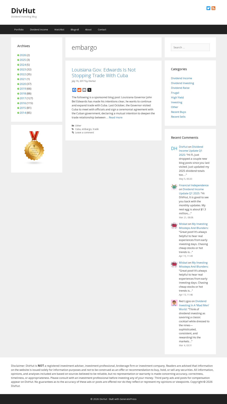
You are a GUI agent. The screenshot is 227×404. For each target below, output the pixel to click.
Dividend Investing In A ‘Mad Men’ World (194, 305)
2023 (23, 69)
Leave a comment (84, 132)
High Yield (177, 97)
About (88, 29)
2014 (23, 112)
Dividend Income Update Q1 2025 (191, 150)
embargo (87, 129)
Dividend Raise (180, 88)
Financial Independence (194, 185)
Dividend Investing (182, 83)
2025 (23, 60)
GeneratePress (128, 399)
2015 (23, 108)
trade (96, 129)
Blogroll (75, 29)
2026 (23, 55)
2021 (23, 79)
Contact (102, 29)
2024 (23, 64)
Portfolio (19, 29)
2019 (23, 88)
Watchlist (59, 29)
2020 (23, 84)
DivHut (23, 10)
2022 (23, 74)
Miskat (183, 224)
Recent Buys (178, 112)
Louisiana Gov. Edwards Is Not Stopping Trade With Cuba (104, 72)
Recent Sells (178, 116)
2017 (23, 98)
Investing (176, 102)
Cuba (78, 129)
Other (78, 125)
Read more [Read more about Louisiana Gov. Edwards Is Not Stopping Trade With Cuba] (115, 117)
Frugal (175, 92)
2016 (23, 103)
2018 (23, 93)
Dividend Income (39, 29)
